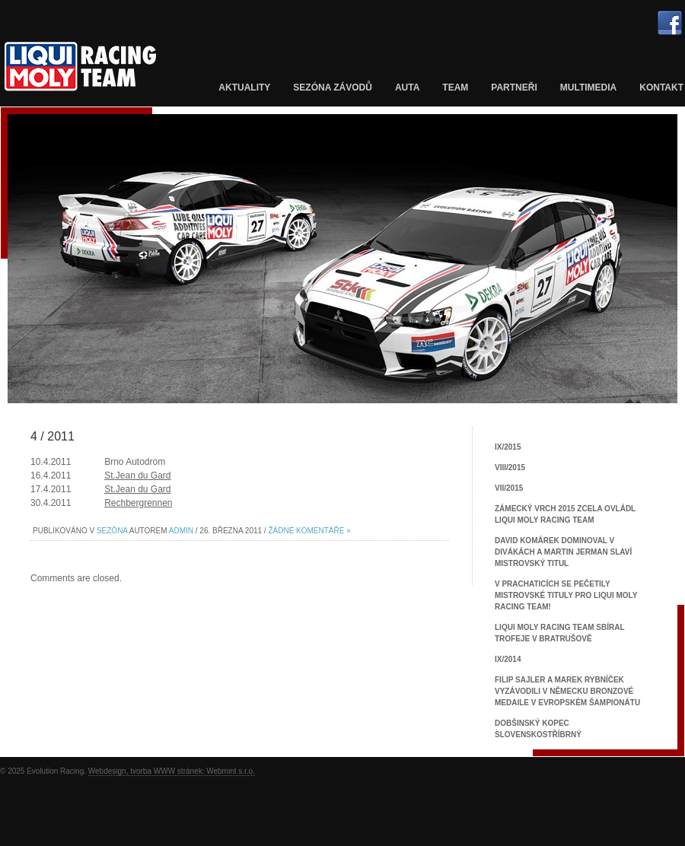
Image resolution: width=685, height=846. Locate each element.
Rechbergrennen (138, 503)
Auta (407, 87)
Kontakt (661, 87)
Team (455, 87)
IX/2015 (508, 447)
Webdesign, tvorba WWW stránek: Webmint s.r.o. (171, 771)
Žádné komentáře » (309, 530)
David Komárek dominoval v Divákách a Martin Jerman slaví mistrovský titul (563, 552)
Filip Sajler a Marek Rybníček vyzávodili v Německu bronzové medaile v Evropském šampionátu (567, 691)
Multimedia (588, 87)
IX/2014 (508, 659)
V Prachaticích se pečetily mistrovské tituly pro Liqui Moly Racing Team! (566, 595)
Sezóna (112, 530)
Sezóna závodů (332, 87)
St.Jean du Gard (137, 475)
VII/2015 (509, 488)
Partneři (514, 87)
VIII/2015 (510, 467)
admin (181, 530)
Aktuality (244, 87)
